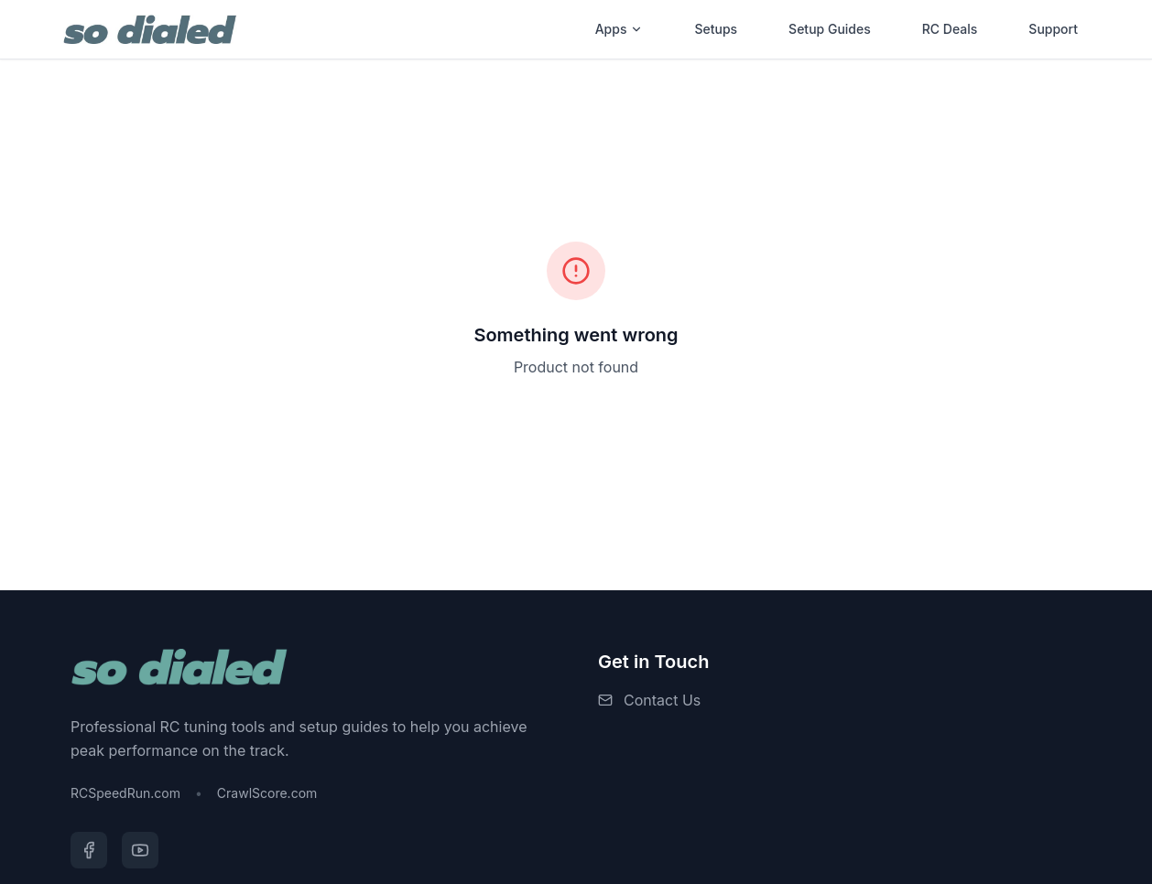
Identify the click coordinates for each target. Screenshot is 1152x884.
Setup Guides (829, 29)
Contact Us (662, 700)
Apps (619, 29)
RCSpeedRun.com (125, 793)
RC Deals (950, 29)
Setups (715, 29)
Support (1053, 29)
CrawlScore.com (267, 793)
